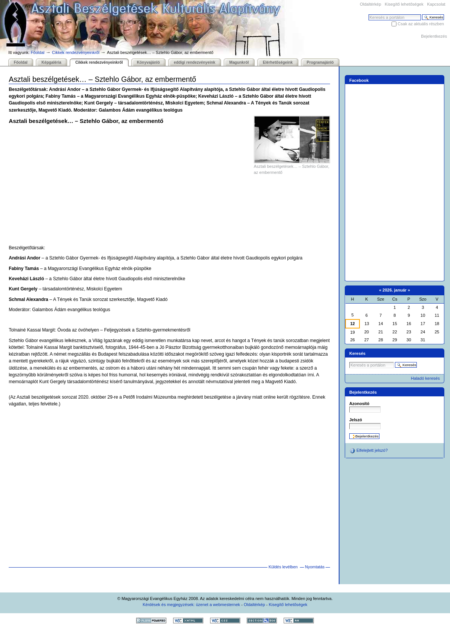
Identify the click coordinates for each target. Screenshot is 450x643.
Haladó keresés (425, 378)
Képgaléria (51, 62)
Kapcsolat (436, 4)
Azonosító (359, 403)
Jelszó (355, 419)
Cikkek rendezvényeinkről (76, 52)
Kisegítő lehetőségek (404, 4)
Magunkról (239, 62)
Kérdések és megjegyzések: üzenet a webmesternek (191, 604)
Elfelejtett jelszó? (368, 451)
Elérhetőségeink (278, 62)
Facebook (359, 80)
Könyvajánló (148, 62)
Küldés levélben (283, 567)
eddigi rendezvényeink (194, 62)
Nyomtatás (314, 567)
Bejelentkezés (434, 36)
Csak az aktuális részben (421, 23)
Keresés (357, 353)
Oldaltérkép (370, 4)
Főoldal (38, 52)
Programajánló (320, 62)
